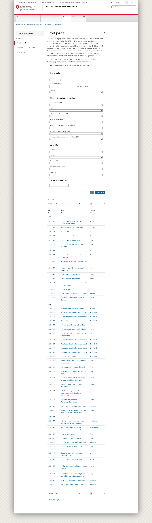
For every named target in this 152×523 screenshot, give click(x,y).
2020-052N (51, 391)
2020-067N (51, 325)
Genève (92, 221)
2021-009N (51, 255)
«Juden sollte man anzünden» (71, 417)
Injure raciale (65, 289)
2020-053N (51, 384)
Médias (117, 2)
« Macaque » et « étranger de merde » (74, 367)
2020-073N (51, 308)
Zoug (91, 474)
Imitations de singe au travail (71, 438)
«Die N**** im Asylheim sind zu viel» (73, 480)
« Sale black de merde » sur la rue (72, 308)
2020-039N (51, 466)
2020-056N (51, 367)
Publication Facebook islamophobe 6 (74, 312)
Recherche (48, 24)
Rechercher (100, 193)
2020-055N (51, 371)
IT (129, 2)
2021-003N (51, 289)
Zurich (92, 268)
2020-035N (51, 484)
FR (126, 2)
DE (124, 2)
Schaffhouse (94, 421)
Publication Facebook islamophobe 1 (74, 352)
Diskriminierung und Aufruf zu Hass (73, 293)
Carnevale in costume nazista (71, 278)
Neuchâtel (93, 312)
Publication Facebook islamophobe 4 (74, 340)
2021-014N (51, 232)
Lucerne (92, 293)
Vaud (91, 240)
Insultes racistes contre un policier (72, 240)
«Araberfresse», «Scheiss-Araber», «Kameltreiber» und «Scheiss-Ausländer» (72, 393)
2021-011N (51, 244)
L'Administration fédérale (26, 2)
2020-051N (51, 400)
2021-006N (51, 274)
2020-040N (51, 459)
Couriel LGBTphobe (68, 232)
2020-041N (51, 453)
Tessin (92, 278)
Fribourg (93, 442)
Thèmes (37, 17)
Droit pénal (58, 24)
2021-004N (51, 283)
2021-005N (51, 278)
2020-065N (51, 333)
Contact (112, 2)
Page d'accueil (21, 17)
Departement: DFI (47, 2)
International (57, 17)
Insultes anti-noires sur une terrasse (73, 442)
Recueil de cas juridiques (34, 24)
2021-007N (51, 268)
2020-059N (51, 356)
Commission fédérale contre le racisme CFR (73, 2)
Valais (92, 384)
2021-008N (51, 261)
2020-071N (51, 316)
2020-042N (51, 446)
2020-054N (51, 378)
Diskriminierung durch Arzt (70, 274)
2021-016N (51, 221)
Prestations (66, 17)
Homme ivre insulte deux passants (73, 236)
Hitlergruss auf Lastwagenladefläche (73, 329)
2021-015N (51, 227)
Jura (91, 261)
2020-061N (51, 348)
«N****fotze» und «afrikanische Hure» (74, 406)
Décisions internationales (26, 47)
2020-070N (51, 321)
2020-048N (51, 417)
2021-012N (51, 240)
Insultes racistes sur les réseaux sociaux (74, 251)
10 (97, 204)
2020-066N (51, 329)
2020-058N (51, 360)
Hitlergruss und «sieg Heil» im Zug (73, 325)
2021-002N (51, 293)
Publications (75, 17)
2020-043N (51, 442)
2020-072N (51, 312)
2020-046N (51, 427)
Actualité (30, 17)
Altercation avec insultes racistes (72, 227)
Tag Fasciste (65, 321)
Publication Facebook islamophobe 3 (74, 344)
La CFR (83, 17)
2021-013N (51, 236)
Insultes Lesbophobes (68, 356)
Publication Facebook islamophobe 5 (74, 316)
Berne (92, 329)
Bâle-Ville (93, 378)
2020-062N (51, 344)
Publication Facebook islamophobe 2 (74, 348)
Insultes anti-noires (67, 434)
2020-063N (51, 340)
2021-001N (51, 297)
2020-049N (51, 410)
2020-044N (51, 438)
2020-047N (51, 421)
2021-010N (51, 251)
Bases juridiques (46, 17)
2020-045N (51, 434)
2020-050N (51, 406)
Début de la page (53, 500)
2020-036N (51, 480)
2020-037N (51, 474)
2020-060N (51, 352)
